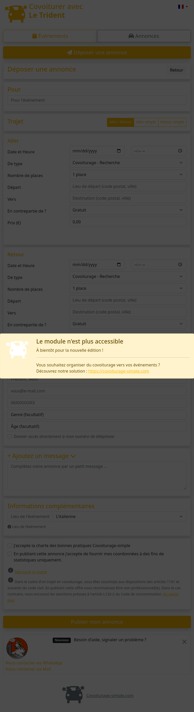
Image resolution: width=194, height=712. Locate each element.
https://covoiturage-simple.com (118, 371)
